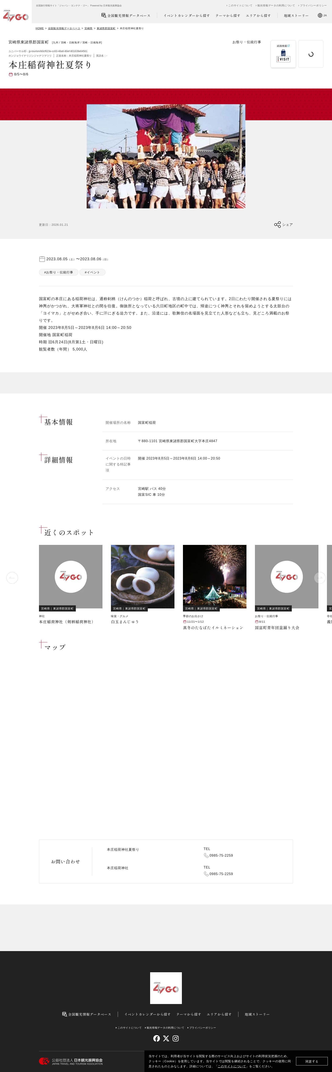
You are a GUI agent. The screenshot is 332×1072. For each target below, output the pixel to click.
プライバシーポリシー (313, 5)
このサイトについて (232, 1066)
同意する (312, 1061)
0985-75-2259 (221, 855)
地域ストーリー (296, 15)
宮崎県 (88, 28)
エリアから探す (258, 15)
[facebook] (156, 1038)
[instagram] (175, 1038)
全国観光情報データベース (126, 15)
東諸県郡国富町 (106, 28)
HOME (40, 28)
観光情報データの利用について (276, 5)
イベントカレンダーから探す (186, 15)
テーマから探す (228, 15)
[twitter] (166, 1038)
